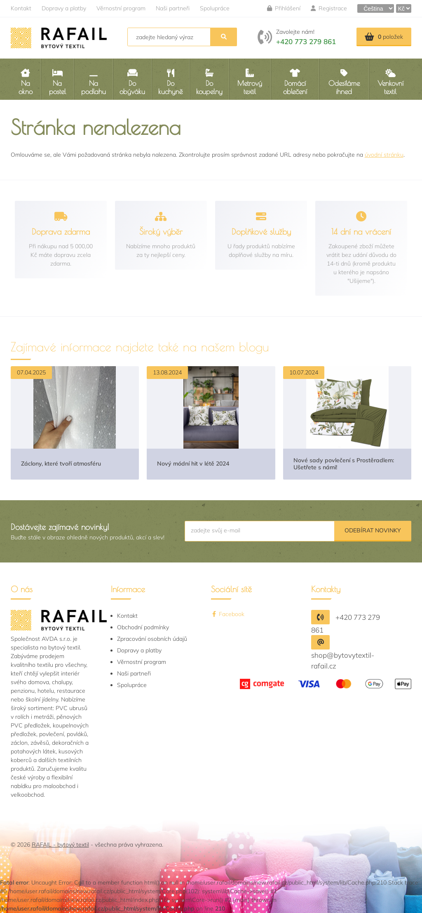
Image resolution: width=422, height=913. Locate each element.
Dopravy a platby (64, 8)
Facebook (227, 614)
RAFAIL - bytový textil (60, 844)
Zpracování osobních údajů (152, 638)
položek (384, 37)
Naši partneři (173, 8)
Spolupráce (215, 8)
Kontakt (21, 8)
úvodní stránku (384, 154)
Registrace (329, 8)
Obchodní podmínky (143, 627)
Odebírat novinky (373, 530)
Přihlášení (283, 8)
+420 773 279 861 (306, 41)
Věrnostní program (120, 8)
